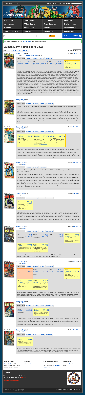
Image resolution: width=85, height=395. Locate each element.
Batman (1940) (20, 53)
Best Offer (37, 136)
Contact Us (78, 389)
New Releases (9, 20)
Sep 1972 (75, 261)
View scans (20, 63)
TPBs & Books (29, 24)
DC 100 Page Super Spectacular (30, 55)
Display (70, 50)
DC (80, 53)
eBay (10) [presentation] (35, 131)
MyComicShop (15, 14)
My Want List (49, 31)
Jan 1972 (75, 53)
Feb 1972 (75, 99)
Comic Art (27, 31)
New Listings (9, 24)
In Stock (13, 50)
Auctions (7, 28)
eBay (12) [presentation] (35, 103)
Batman (24, 100)
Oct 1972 (76, 301)
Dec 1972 (75, 329)
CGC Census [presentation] (49, 58)
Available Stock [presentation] (21, 58)
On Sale (47, 28)
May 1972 (75, 162)
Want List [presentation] (28, 58)
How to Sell (68, 20)
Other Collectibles (70, 31)
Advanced (58, 36)
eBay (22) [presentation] (35, 305)
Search (52, 35)
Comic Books (29, 20)
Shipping (55, 3)
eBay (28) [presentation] (35, 266)
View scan (52, 136)
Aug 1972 (75, 226)
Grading (49, 3)
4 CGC (19, 50)
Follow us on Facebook (30, 363)
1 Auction (25, 50)
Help (64, 3)
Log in (16, 3)
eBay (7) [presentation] (35, 58)
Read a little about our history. (11, 380)
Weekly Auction (27, 41)
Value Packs (48, 20)
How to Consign (70, 24)
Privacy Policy (59, 389)
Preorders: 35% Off (11, 31)
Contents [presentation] (41, 58)
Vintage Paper (29, 28)
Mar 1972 (75, 126)
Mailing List (71, 363)
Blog (60, 3)
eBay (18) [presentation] (35, 198)
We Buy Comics (8, 363)
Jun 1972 (75, 193)
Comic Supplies (50, 24)
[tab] (20, 58)
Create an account (8, 3)
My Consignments (70, 28)
